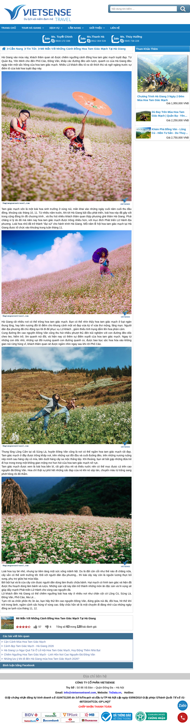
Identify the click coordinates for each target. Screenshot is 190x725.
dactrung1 (122, 41)
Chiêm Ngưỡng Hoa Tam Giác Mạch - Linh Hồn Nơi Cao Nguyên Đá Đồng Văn (49, 654)
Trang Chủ (47, 12)
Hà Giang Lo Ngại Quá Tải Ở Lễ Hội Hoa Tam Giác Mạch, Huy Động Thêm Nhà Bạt (52, 650)
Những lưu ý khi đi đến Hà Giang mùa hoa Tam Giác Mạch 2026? (41, 658)
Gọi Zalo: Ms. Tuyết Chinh (46, 39)
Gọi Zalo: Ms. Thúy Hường (115, 39)
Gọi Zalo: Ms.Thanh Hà (82, 39)
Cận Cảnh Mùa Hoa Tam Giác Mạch (25, 641)
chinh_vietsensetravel (53, 41)
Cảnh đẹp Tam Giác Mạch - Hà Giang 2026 (29, 646)
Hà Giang (76, 212)
